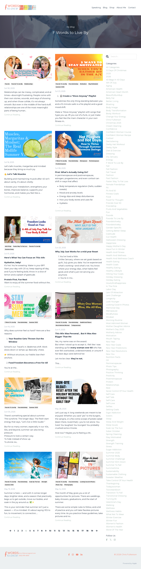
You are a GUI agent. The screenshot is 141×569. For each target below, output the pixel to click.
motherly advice (114, 332)
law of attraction (114, 292)
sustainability (112, 471)
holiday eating (113, 280)
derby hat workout (115, 144)
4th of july (8, 246)
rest (108, 388)
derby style (111, 147)
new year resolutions (116, 351)
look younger (112, 302)
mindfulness (112, 314)
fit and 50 (111, 190)
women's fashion (114, 523)
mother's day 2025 (115, 329)
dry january (112, 157)
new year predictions (116, 348)
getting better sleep (116, 231)
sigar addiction (113, 413)
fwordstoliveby (73, 84)
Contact (132, 7)
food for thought (114, 200)
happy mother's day (116, 246)
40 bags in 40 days (115, 80)
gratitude (110, 234)
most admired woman (62, 325)
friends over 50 (113, 203)
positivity (110, 375)
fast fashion (112, 178)
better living (112, 101)
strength (44, 481)
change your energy (116, 117)
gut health (111, 237)
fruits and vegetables (116, 209)
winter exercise (113, 517)
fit (107, 187)
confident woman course (118, 132)
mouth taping (113, 339)
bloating (110, 104)
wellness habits (113, 511)
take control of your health (119, 480)
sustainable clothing (116, 474)
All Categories (112, 67)
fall (107, 166)
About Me (121, 7)
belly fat (110, 98)
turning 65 (111, 499)
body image (112, 107)
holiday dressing (114, 277)
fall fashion (112, 169)
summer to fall (113, 465)
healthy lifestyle (114, 271)
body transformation (116, 110)
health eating (112, 261)
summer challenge (115, 459)
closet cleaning (113, 126)
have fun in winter (115, 249)
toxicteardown (113, 490)
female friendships (115, 184)
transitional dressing (116, 496)
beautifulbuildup (114, 95)
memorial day (113, 308)
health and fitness (85, 322)
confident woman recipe (118, 135)
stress (109, 446)
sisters (109, 416)
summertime (112, 468)
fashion (110, 175)
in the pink (111, 286)
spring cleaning (114, 434)
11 (54, 531)
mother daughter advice (118, 326)
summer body (9, 249)
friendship (111, 206)
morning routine (114, 320)
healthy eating (113, 268)
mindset (110, 317)
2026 (108, 76)
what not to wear (115, 514)
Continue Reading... (12, 115)
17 (83, 531)
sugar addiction (114, 449)
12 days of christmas (116, 70)
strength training (114, 443)
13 (64, 531)
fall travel (111, 172)
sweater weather (114, 477)
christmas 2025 (113, 123)
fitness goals (112, 194)
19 (92, 531)
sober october (113, 431)
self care (110, 394)
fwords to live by (17, 84)
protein (109, 382)
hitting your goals (114, 274)
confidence (111, 129)
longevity (110, 298)
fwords (7, 84)
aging (109, 86)
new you (110, 354)
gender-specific (113, 228)
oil (107, 360)
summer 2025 (60, 87)
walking (110, 505)
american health (114, 89)
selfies (109, 406)
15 (73, 531)
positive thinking (114, 372)
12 (59, 531)
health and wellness (116, 255)
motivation (83, 84)
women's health (114, 527)
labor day (111, 289)
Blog (105, 7)
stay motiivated (93, 84)
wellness (110, 508)
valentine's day (113, 502)
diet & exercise (113, 150)
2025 (108, 73)
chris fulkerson (113, 120)
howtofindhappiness (116, 283)
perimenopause (94, 161)
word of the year (114, 530)
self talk (110, 397)
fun (108, 212)
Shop (111, 7)
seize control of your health (119, 391)
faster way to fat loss (20, 246)
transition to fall (114, 493)
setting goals (112, 409)
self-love (110, 403)
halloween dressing (115, 240)
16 (78, 531)
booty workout (113, 113)
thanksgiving (112, 483)
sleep (108, 419)
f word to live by (61, 161)
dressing (110, 154)
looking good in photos (87, 481)
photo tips (59, 484)
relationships (28, 84)
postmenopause (61, 164)
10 (50, 531)
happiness (111, 243)
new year (110, 342)
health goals (112, 264)
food (108, 197)
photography (68, 484)
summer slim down (116, 462)
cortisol (109, 138)
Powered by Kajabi (130, 563)
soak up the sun (34, 481)
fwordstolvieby (22, 322)
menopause (83, 161)
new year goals (113, 345)
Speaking (96, 7)
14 (68, 531)
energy (109, 160)
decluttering (112, 141)
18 (87, 531)
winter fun (111, 520)
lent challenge (113, 295)
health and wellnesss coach (120, 258)
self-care (110, 400)
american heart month (117, 92)
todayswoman (75, 325)
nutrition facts (113, 357)
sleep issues (112, 425)
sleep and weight (115, 422)
